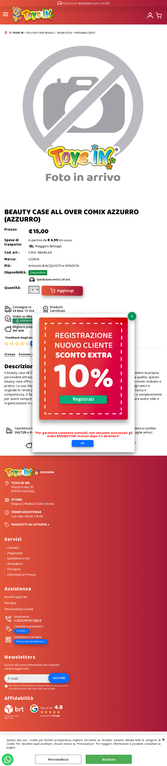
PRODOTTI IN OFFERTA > (30, 524)
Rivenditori (15, 563)
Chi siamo (14, 569)
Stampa (9, 355)
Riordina (10, 603)
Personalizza (58, 759)
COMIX (33, 259)
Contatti (13, 547)
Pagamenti (15, 553)
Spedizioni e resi (18, 558)
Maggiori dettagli (48, 246)
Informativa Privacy (21, 574)
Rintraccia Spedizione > (31, 641)
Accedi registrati (15, 597)
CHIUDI (163, 739)
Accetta (108, 759)
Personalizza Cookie (18, 609)
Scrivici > (22, 631)
